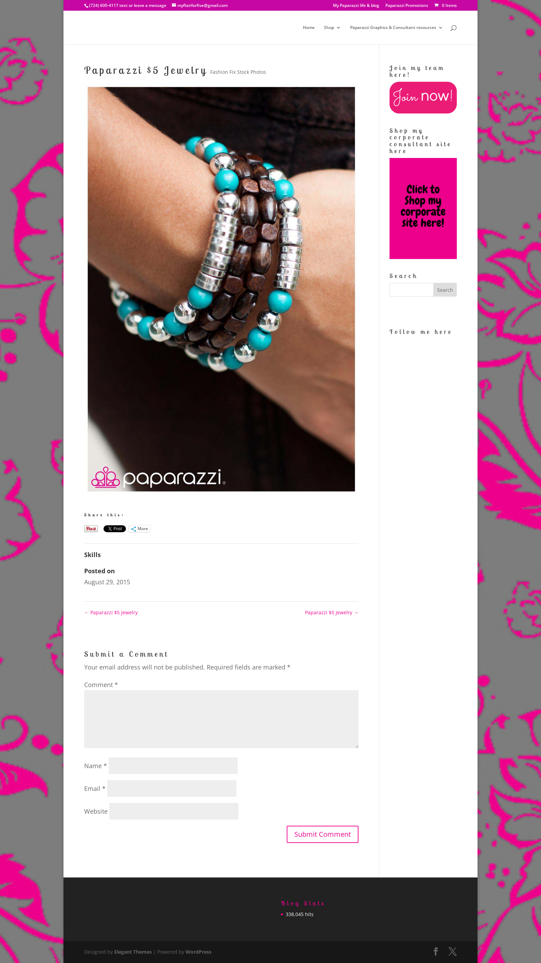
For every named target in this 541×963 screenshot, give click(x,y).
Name (95, 766)
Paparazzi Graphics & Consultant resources (393, 27)
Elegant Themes (133, 952)
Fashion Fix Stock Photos (238, 72)
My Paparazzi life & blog (356, 5)
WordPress (199, 952)
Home (309, 27)
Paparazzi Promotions (406, 5)
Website (96, 811)
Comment (101, 685)
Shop (329, 27)
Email (95, 788)
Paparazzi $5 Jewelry (111, 612)
